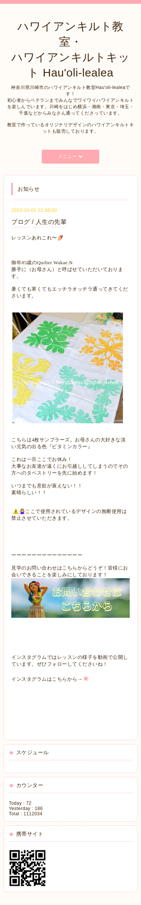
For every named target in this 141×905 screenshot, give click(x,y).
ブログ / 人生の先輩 (39, 222)
